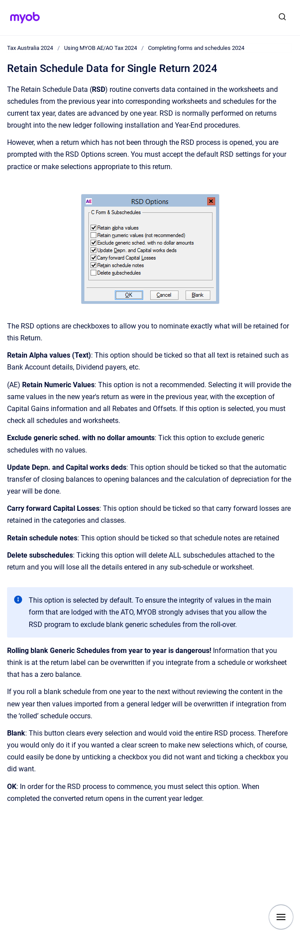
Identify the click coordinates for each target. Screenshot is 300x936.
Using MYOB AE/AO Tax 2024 (100, 48)
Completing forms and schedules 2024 (196, 48)
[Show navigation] (281, 917)
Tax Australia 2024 (30, 48)
